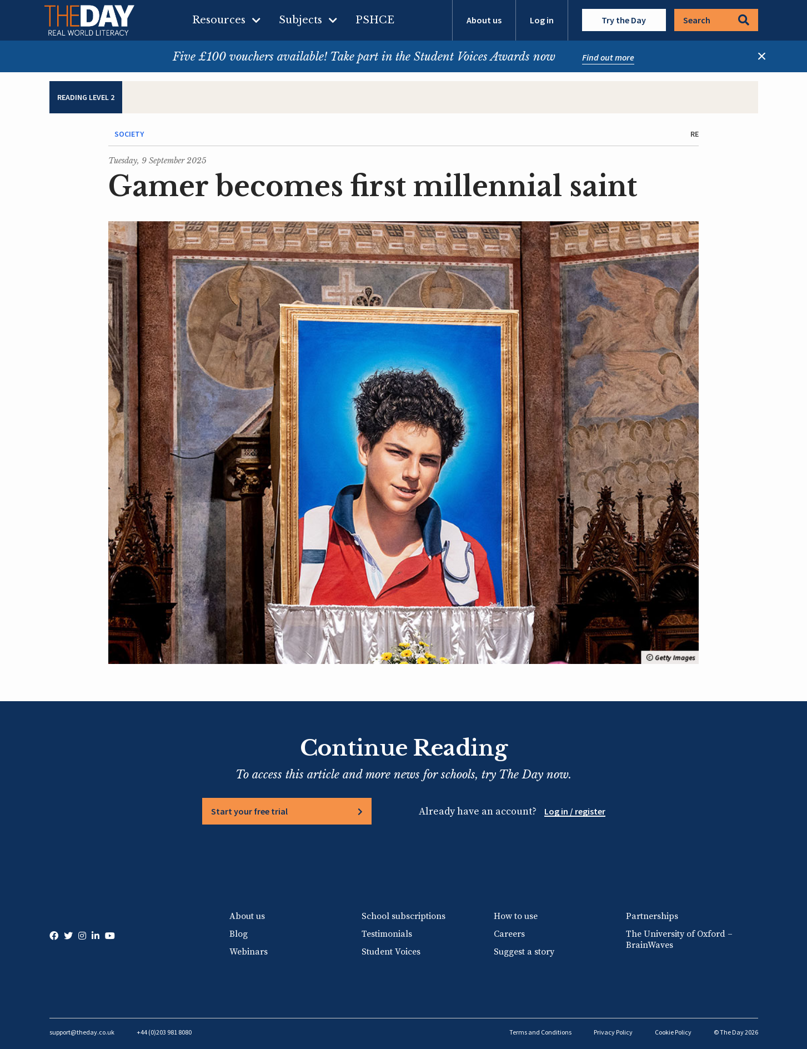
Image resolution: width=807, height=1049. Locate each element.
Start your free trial (249, 811)
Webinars (248, 951)
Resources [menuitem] (218, 20)
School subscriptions (403, 916)
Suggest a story (524, 951)
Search (716, 20)
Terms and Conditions (540, 1032)
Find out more (608, 57)
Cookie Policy (673, 1032)
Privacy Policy (613, 1032)
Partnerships (652, 916)
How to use (516, 916)
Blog (238, 934)
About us (484, 20)
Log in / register (574, 811)
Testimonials (387, 934)
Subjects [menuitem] (300, 20)
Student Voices (391, 951)
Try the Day (624, 20)
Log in (542, 20)
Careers (509, 934)
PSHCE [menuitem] (374, 20)
